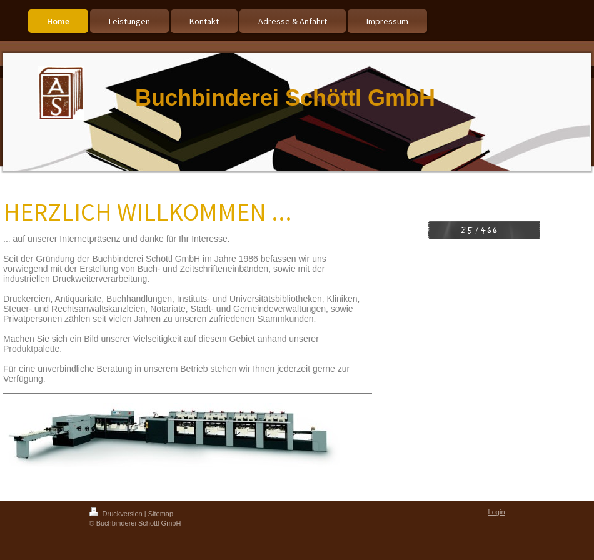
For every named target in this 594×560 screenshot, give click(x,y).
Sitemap (160, 514)
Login (496, 512)
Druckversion (116, 514)
